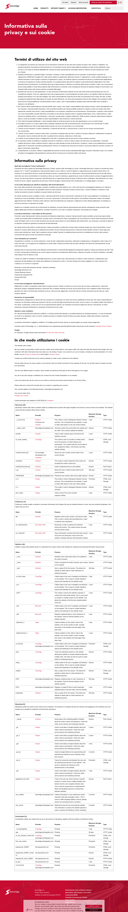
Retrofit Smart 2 (58, 8)
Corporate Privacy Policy (103, 326)
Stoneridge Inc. (40, 890)
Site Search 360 (40, 525)
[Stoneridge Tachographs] (11, 5)
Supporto (73, 2)
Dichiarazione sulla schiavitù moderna (78, 890)
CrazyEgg (38, 439)
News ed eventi (83, 2)
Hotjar (37, 622)
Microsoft (38, 606)
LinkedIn (38, 425)
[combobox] (114, 8)
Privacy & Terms (54, 907)
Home (35, 8)
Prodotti (44, 8)
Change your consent (21, 395)
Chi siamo (65, 2)
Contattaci (96, 8)
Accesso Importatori (77, 8)
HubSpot (38, 420)
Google (37, 479)
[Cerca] (121, 8)
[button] (120, 2)
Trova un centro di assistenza (102, 2)
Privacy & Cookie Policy (32, 354)
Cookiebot (50, 400)
